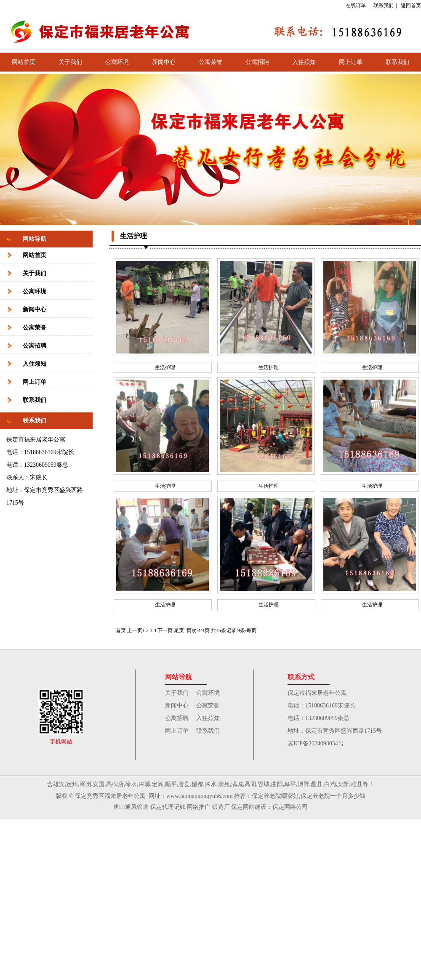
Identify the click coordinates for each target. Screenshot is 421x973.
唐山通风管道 (131, 807)
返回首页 (411, 5)
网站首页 (23, 62)
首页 (121, 630)
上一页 (134, 630)
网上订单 (350, 62)
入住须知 (304, 62)
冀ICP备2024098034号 (316, 743)
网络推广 (198, 807)
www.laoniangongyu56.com (199, 796)
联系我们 (383, 5)
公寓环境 (117, 62)
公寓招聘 (257, 62)
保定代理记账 (168, 807)
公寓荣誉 (210, 62)
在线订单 (356, 5)
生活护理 (165, 367)
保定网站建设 (248, 807)
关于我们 (70, 62)
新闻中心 (164, 62)
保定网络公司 (290, 807)
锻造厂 (221, 807)
